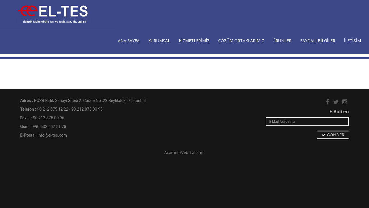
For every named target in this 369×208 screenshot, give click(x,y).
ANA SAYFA (129, 40)
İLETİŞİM (352, 40)
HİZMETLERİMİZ (194, 40)
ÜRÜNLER (282, 40)
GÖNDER (333, 135)
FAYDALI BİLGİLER (317, 40)
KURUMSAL (159, 40)
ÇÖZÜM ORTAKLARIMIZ (241, 40)
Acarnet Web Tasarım (184, 152)
